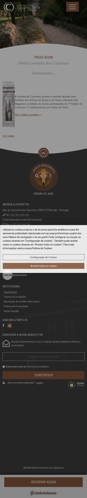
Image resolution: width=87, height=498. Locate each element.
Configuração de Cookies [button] (43, 257)
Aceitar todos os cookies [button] (43, 266)
